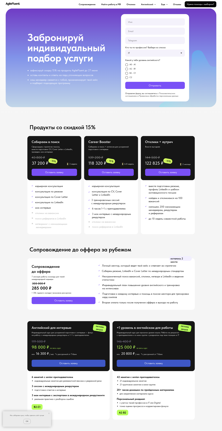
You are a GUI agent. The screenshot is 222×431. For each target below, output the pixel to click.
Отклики (131, 4)
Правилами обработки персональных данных (158, 96)
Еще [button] (163, 4)
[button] (54, 172)
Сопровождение (87, 4)
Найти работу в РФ (111, 4)
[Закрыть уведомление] (49, 413)
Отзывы (177, 4)
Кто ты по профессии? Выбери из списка (145, 47)
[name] (155, 21)
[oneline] (155, 40)
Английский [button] (147, 4)
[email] (155, 31)
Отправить (155, 85)
